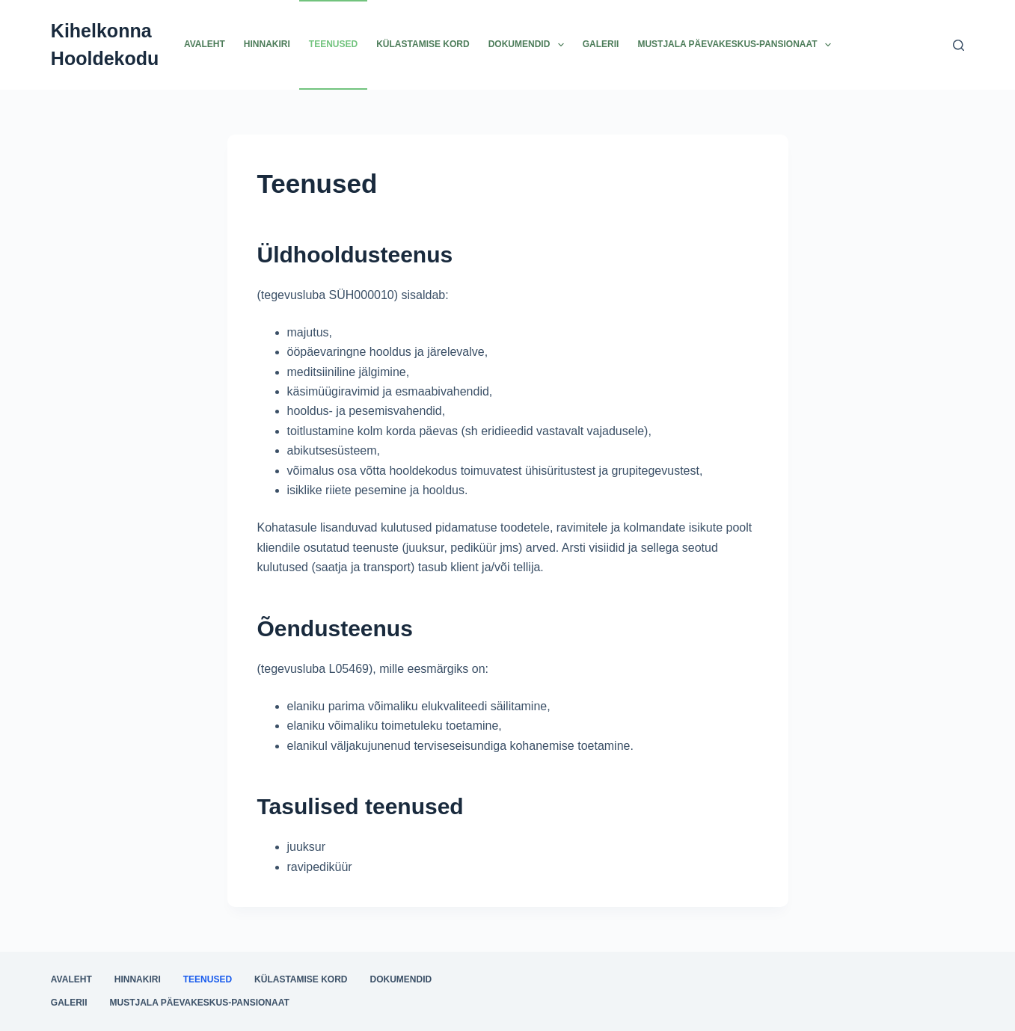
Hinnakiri (267, 44)
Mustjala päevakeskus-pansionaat (737, 45)
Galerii (601, 44)
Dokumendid (529, 45)
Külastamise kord (422, 44)
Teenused (333, 44)
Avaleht (204, 44)
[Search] (958, 45)
